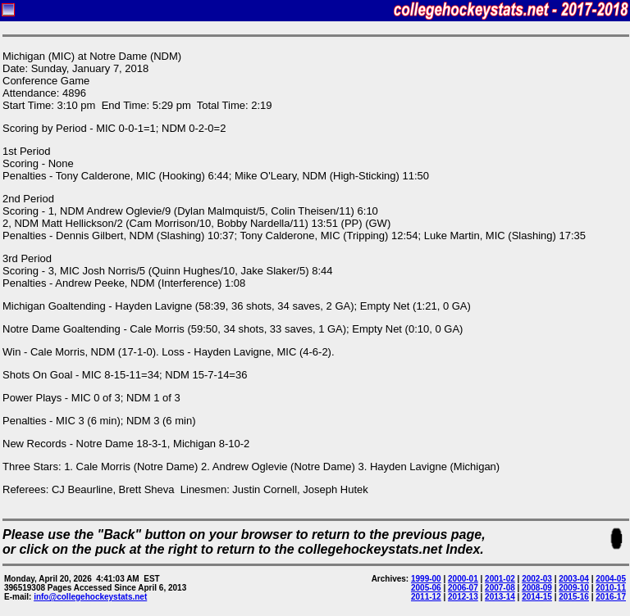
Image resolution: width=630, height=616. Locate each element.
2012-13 (463, 596)
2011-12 (426, 596)
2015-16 (574, 596)
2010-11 (611, 587)
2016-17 (611, 596)
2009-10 (574, 587)
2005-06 (426, 587)
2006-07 (463, 587)
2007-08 (500, 587)
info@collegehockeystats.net (90, 596)
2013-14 (500, 596)
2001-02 (500, 578)
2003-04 (574, 578)
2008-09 (537, 587)
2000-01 (463, 578)
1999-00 (426, 578)
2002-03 (537, 578)
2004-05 (611, 578)
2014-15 (537, 596)
